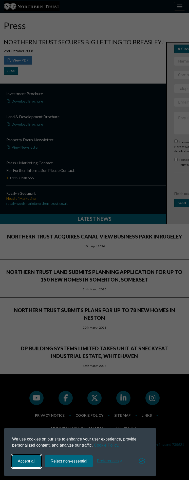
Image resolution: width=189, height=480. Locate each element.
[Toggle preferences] (109, 461)
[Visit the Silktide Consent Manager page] (142, 461)
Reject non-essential (68, 461)
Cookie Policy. (106, 445)
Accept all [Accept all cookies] (26, 461)
